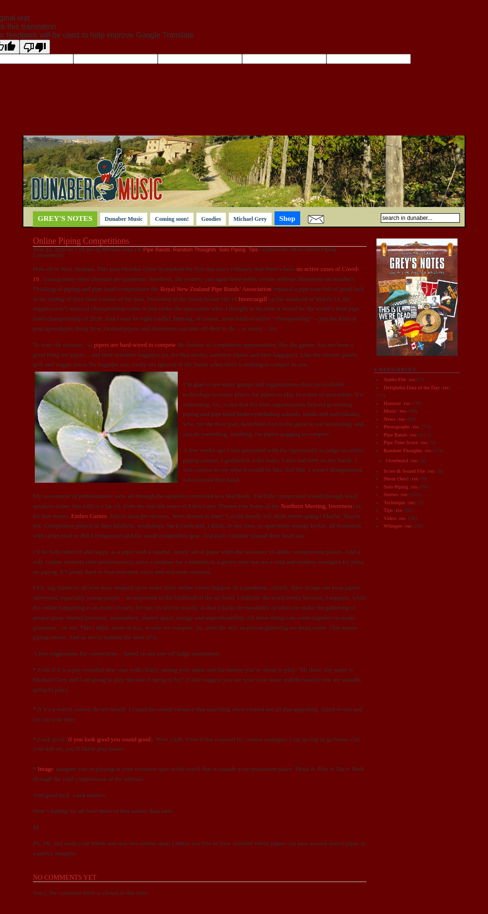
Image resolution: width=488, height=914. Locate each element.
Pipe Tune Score (401, 442)
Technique (395, 502)
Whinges (393, 526)
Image (45, 768)
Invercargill (252, 298)
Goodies (211, 219)
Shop (287, 218)
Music (390, 411)
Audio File (395, 379)
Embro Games (89, 515)
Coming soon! (172, 219)
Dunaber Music (123, 219)
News (390, 419)
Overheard (397, 460)
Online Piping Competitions (81, 241)
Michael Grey (250, 219)
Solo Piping (232, 249)
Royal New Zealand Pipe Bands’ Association (216, 288)
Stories (391, 494)
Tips (253, 249)
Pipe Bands (156, 249)
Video (390, 518)
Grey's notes (65, 218)
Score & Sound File (404, 471)
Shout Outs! (396, 478)
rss (412, 379)
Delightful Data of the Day (412, 387)
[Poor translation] (35, 47)
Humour (392, 403)
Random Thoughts (194, 249)
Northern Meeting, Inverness (316, 505)
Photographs (397, 426)
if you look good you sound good (109, 739)
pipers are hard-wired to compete (135, 344)
